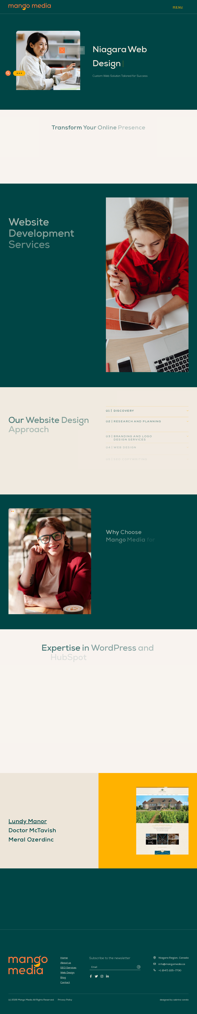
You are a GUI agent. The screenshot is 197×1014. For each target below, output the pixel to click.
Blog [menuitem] (63, 977)
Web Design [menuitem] (67, 972)
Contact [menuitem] (65, 982)
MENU (178, 7)
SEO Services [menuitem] (68, 967)
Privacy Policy (65, 999)
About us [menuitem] (65, 962)
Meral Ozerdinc (31, 839)
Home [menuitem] (64, 957)
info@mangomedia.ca (172, 964)
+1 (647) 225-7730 (170, 970)
